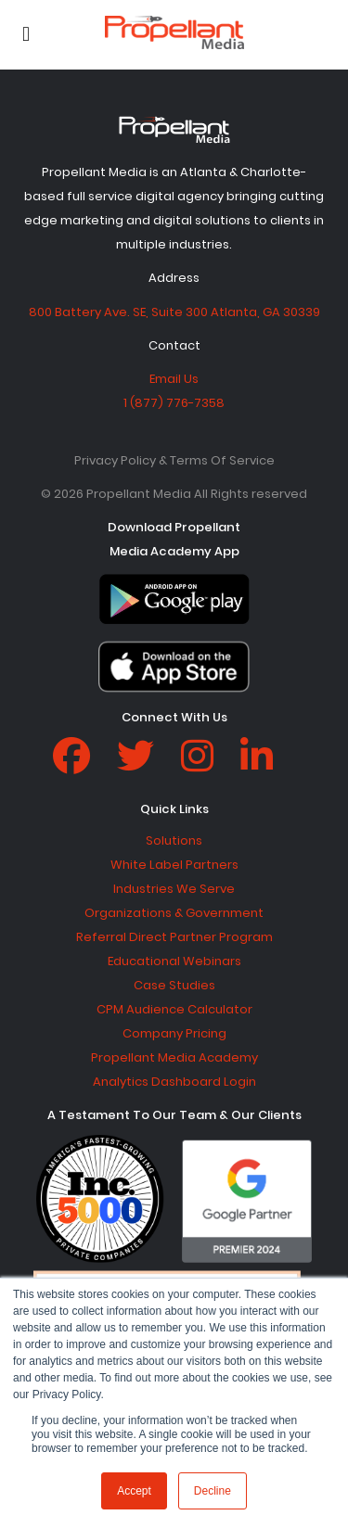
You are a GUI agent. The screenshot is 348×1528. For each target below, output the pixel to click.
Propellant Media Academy (174, 1057)
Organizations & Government (174, 913)
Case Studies (174, 985)
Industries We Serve (174, 889)
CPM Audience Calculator (174, 1009)
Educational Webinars (174, 961)
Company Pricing (174, 1033)
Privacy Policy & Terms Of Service (174, 460)
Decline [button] (212, 1490)
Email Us (174, 379)
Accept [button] (134, 1490)
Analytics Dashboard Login (174, 1081)
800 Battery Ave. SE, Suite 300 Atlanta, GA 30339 (174, 312)
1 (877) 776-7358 (174, 403)
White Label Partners (174, 864)
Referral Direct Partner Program (174, 937)
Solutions (174, 840)
